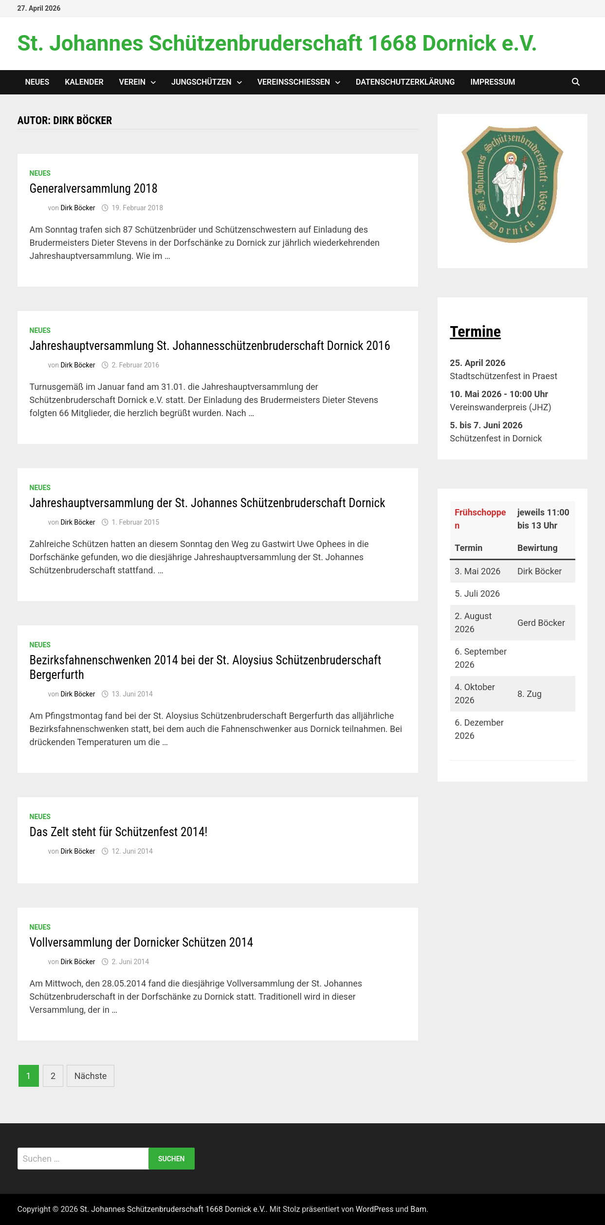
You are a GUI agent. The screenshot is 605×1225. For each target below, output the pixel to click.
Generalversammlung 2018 (94, 189)
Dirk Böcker (77, 208)
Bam (418, 1209)
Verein (132, 82)
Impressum (492, 82)
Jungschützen (201, 82)
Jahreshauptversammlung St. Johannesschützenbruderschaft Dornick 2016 (210, 346)
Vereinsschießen (293, 82)
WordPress (375, 1209)
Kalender (84, 82)
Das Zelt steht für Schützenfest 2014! (119, 832)
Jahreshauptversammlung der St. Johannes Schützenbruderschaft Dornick (207, 503)
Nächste (90, 1076)
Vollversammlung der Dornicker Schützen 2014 (142, 942)
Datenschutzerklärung (405, 82)
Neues (37, 82)
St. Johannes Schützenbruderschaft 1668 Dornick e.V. (277, 43)
